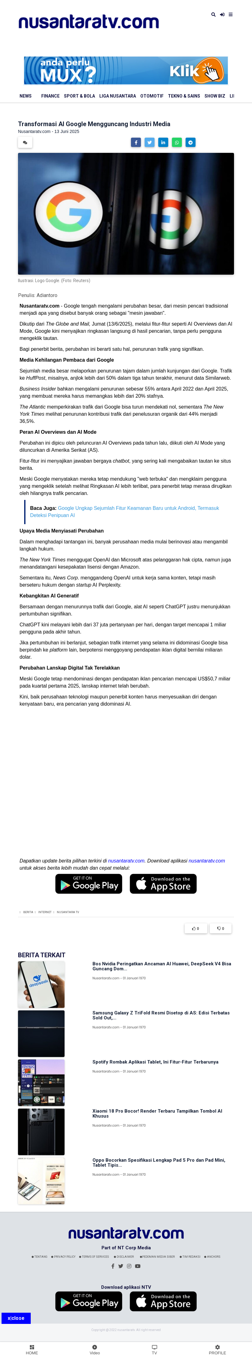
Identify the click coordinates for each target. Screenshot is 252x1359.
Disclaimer (124, 1256)
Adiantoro (47, 295)
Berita (28, 912)
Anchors (212, 1256)
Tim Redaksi (190, 1256)
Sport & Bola (79, 96)
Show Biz (215, 96)
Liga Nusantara (117, 96)
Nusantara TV (68, 912)
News (26, 96)
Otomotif (152, 96)
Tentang (39, 1256)
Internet (45, 912)
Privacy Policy (63, 1256)
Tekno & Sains (184, 96)
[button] (136, 142)
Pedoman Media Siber (157, 1256)
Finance (50, 96)
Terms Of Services (94, 1256)
